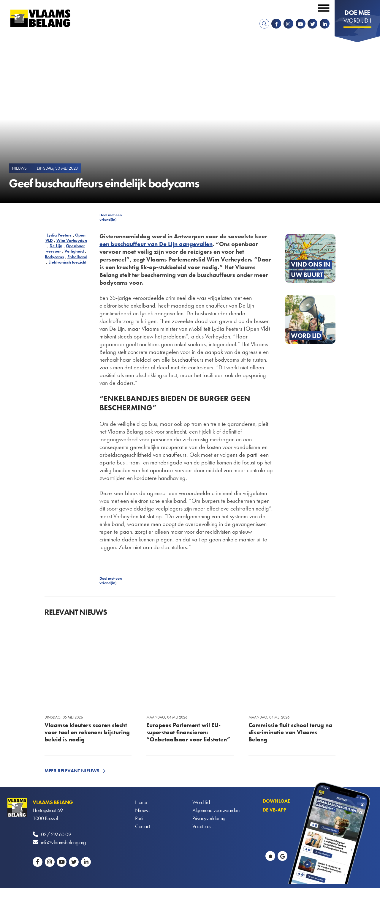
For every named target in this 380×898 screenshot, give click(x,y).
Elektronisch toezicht (67, 262)
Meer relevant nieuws (72, 771)
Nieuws (142, 810)
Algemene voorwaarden (215, 810)
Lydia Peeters (59, 235)
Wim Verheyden (71, 240)
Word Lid (201, 802)
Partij (139, 818)
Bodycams (54, 256)
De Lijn (56, 245)
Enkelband (77, 256)
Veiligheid (74, 251)
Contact (142, 826)
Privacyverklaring (208, 818)
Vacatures (201, 826)
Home (141, 802)
